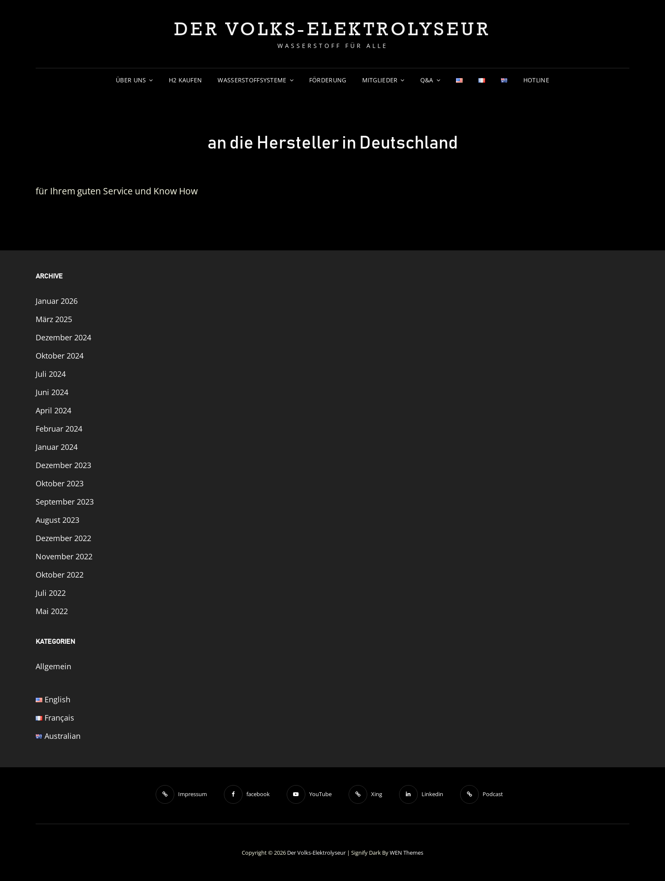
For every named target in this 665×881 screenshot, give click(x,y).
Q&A (426, 80)
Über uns (131, 80)
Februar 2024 (59, 429)
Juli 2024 (51, 374)
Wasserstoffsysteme (252, 80)
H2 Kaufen (185, 80)
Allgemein (53, 666)
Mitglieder (380, 80)
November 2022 (64, 556)
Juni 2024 (52, 392)
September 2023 (65, 502)
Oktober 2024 (60, 356)
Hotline (536, 80)
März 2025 (54, 319)
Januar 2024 (57, 447)
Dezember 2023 (63, 465)
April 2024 (53, 410)
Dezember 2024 (63, 337)
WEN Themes (406, 852)
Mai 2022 (52, 611)
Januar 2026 (57, 301)
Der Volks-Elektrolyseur (332, 28)
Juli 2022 (51, 593)
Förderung (327, 80)
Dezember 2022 (63, 538)
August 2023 (57, 520)
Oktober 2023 (60, 483)
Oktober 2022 (60, 575)
